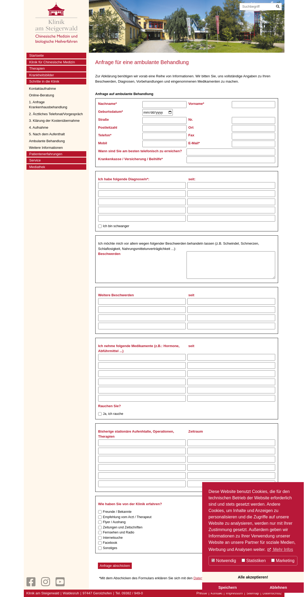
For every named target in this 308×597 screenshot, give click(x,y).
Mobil (102, 143)
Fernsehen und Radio (116, 532)
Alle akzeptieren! (253, 577)
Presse (201, 593)
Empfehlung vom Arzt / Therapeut (125, 517)
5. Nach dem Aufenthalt (47, 134)
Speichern (227, 587)
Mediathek (37, 167)
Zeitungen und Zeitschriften (120, 527)
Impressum (234, 593)
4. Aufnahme (38, 127)
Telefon (104, 135)
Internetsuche (110, 538)
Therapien (37, 68)
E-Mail (194, 143)
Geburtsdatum (110, 112)
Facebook (107, 543)
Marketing (283, 560)
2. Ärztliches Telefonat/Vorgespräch (56, 114)
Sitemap (252, 593)
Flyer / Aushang (112, 522)
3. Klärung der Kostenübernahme (54, 121)
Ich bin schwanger (113, 226)
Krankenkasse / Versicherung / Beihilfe (130, 159)
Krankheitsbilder (41, 75)
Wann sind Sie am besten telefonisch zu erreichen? (140, 151)
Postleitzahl (107, 127)
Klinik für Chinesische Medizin (52, 62)
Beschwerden (109, 254)
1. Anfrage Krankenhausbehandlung (48, 104)
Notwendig (223, 560)
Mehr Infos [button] (282, 549)
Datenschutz (272, 593)
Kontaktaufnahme (42, 89)
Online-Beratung (41, 95)
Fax (191, 135)
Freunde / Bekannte (115, 512)
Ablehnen (278, 587)
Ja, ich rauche (110, 414)
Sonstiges (107, 548)
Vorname (196, 104)
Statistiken (254, 560)
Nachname (107, 104)
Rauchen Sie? (109, 406)
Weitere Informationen (46, 148)
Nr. (190, 120)
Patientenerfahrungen (45, 154)
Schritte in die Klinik (44, 81)
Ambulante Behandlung (47, 141)
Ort (191, 127)
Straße (103, 120)
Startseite (36, 55)
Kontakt (216, 593)
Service (35, 160)
